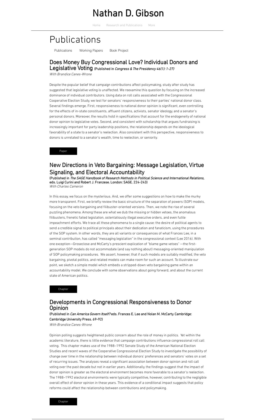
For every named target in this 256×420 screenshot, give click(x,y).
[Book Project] (119, 50)
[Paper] (63, 151)
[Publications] (63, 50)
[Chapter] (63, 289)
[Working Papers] (91, 50)
